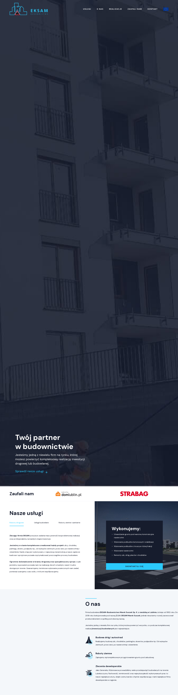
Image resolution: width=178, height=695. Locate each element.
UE (165, 9)
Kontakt (153, 9)
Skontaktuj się (134, 566)
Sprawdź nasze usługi (31, 471)
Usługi (87, 9)
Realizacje (115, 9)
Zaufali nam (135, 9)
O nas (100, 9)
